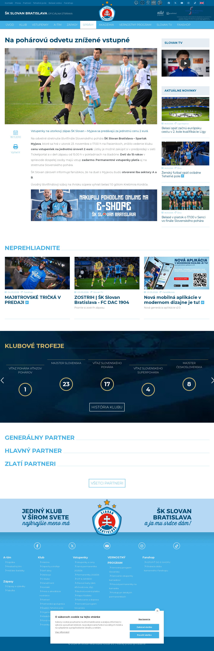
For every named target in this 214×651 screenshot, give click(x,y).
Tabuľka (10, 590)
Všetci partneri (107, 483)
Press (18, 3)
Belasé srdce (55, 3)
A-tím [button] (57, 24)
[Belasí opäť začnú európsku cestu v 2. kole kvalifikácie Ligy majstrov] (185, 109)
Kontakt (45, 587)
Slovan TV (98, 282)
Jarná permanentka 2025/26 (85, 568)
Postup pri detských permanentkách (120, 594)
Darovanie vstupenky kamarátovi (121, 578)
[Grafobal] (81, 458)
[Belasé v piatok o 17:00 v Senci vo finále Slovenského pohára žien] (185, 198)
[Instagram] (188, 3)
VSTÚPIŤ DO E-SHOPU (157, 562)
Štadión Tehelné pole (51, 608)
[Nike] (107, 445)
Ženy (179, 168)
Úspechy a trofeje (50, 566)
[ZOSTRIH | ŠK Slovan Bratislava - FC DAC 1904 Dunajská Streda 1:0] (107, 268)
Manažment (47, 583)
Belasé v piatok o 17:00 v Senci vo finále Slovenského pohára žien (184, 218)
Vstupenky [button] (40, 24)
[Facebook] (169, 3)
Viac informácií (62, 632)
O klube (45, 579)
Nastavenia (144, 619)
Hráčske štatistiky (14, 570)
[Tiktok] (195, 3)
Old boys (45, 574)
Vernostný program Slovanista (85, 605)
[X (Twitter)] (175, 3)
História (44, 562)
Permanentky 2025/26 (86, 574)
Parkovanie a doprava (86, 599)
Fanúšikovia (168, 282)
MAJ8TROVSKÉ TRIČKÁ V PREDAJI (33, 290)
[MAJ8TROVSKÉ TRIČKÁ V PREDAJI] (37, 268)
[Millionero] (133, 458)
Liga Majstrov (183, 123)
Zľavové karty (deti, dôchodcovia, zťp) (85, 585)
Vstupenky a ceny (84, 562)
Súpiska (10, 562)
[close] (157, 610)
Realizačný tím (13, 566)
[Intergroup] (81, 471)
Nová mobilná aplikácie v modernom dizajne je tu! (174, 290)
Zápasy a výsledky (15, 586)
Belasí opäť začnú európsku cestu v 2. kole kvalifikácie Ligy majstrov (184, 129)
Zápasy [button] (72, 24)
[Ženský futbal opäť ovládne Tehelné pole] (185, 153)
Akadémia (106, 24)
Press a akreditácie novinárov (50, 593)
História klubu (107, 407)
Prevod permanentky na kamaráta (122, 586)
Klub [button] (23, 24)
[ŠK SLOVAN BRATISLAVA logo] (55, 13)
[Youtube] (182, 3)
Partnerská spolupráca (52, 603)
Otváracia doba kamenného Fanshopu (156, 568)
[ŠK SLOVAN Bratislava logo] (107, 11)
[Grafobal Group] (133, 471)
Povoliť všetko (144, 635)
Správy (88, 24)
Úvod (10, 24)
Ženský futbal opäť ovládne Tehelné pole (181, 174)
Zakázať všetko (144, 627)
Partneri (45, 599)
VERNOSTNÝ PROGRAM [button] (135, 24)
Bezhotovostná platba (87, 591)
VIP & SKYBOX (83, 579)
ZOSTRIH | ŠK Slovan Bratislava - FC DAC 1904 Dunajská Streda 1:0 (101, 290)
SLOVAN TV (164, 24)
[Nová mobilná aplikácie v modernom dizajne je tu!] (176, 268)
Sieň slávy (45, 570)
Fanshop (68, 3)
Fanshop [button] (184, 24)
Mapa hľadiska (82, 595)
